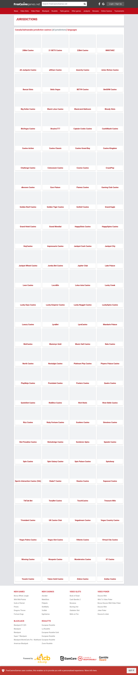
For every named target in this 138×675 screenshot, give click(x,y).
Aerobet (44, 597)
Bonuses (96, 11)
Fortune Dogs (19, 615)
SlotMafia (45, 607)
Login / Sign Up (115, 4)
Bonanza (73, 604)
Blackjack (45, 11)
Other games (76, 11)
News (16, 11)
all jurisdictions (59, 30)
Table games (64, 11)
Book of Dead (74, 597)
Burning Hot (74, 607)
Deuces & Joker (103, 615)
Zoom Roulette (47, 644)
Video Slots (24, 11)
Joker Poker (102, 611)
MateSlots (45, 600)
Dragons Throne (19, 611)
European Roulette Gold (50, 633)
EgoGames (46, 615)
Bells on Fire (74, 615)
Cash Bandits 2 (75, 600)
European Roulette (48, 626)
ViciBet (44, 611)
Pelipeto (45, 604)
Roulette (55, 11)
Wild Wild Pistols (20, 600)
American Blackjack (21, 644)
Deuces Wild (102, 597)
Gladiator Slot (74, 611)
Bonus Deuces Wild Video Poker (109, 604)
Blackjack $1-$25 (20, 626)
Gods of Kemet (19, 604)
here (95, 670)
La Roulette (46, 629)
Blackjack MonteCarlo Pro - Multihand (27, 640)
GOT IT (131, 670)
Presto (16, 607)
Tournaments (119, 11)
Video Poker (35, 11)
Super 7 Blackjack (20, 637)
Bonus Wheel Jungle (21, 597)
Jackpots (86, 11)
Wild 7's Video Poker (105, 600)
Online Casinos (106, 11)
